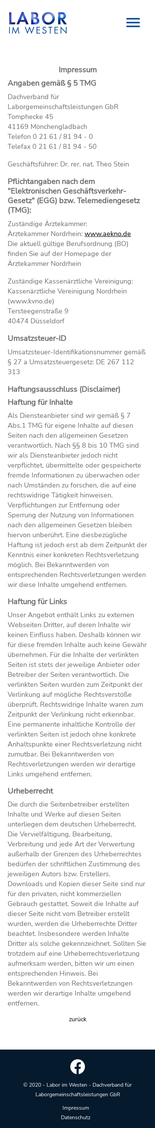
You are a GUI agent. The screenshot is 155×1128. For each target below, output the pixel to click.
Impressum (75, 1108)
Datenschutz (75, 1117)
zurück (77, 1019)
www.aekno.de (108, 233)
